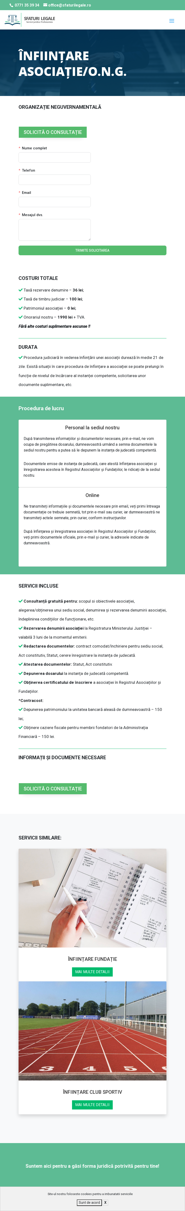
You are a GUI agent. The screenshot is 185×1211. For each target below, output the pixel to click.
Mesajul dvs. (32, 215)
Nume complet (34, 148)
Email (26, 192)
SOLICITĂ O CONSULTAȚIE (53, 132)
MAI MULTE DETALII (92, 972)
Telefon (28, 170)
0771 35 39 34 (27, 5)
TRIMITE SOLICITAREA (92, 250)
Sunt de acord (89, 1202)
